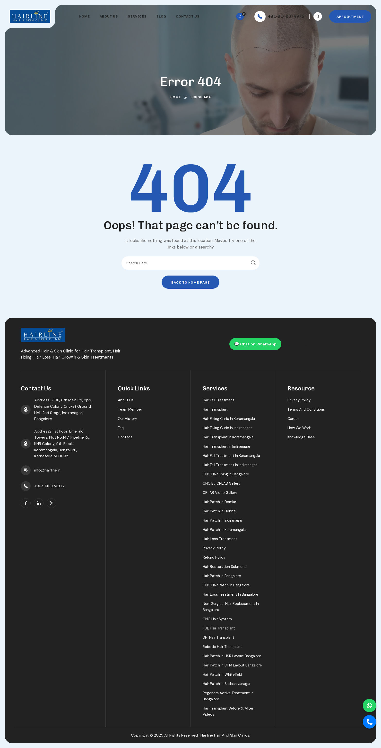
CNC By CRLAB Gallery (221, 483)
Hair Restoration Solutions (224, 566)
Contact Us (188, 16)
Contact (125, 437)
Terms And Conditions (306, 409)
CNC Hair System (217, 619)
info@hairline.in (47, 470)
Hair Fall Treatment (218, 400)
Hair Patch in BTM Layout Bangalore (232, 665)
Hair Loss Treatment (220, 538)
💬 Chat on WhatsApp (255, 344)
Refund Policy (214, 557)
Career (293, 418)
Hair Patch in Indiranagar (222, 520)
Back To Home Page (190, 282)
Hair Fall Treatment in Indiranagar (230, 464)
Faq (121, 427)
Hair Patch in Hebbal (219, 511)
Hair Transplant (215, 409)
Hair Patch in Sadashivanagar (227, 683)
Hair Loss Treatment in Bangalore (230, 594)
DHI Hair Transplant (218, 637)
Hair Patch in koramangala (224, 529)
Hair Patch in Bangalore (222, 575)
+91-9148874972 (286, 16)
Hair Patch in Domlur (219, 501)
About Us (109, 16)
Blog (161, 16)
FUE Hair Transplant (219, 628)
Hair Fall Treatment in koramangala (231, 455)
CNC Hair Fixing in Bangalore (226, 474)
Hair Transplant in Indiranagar (226, 446)
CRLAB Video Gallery (220, 492)
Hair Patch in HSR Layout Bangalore (232, 656)
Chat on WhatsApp (301, 344)
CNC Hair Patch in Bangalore (226, 585)
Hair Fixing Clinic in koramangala (229, 418)
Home (84, 16)
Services (137, 16)
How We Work (299, 427)
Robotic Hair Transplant (222, 646)
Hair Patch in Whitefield (222, 674)
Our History (127, 418)
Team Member (130, 409)
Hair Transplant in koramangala (228, 437)
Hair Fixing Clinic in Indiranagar (227, 427)
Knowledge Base (301, 437)
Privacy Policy (214, 548)
